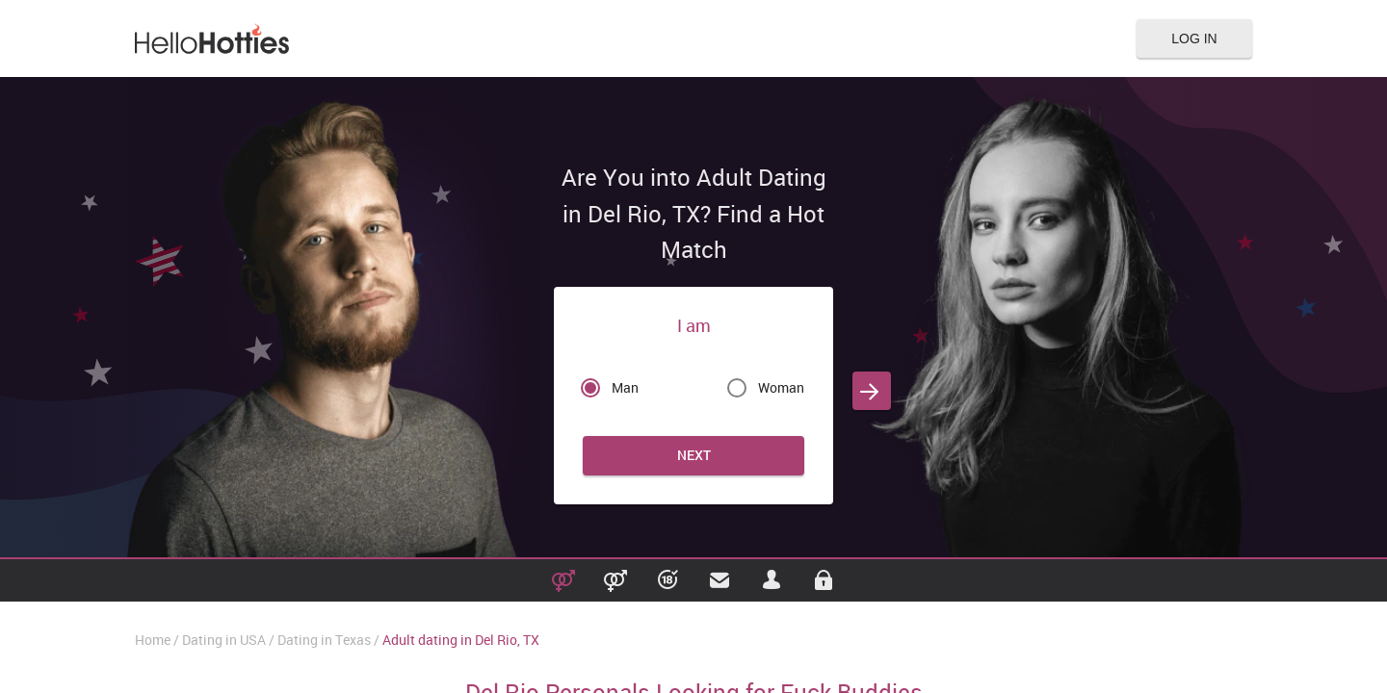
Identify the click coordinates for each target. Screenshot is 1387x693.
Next (694, 455)
